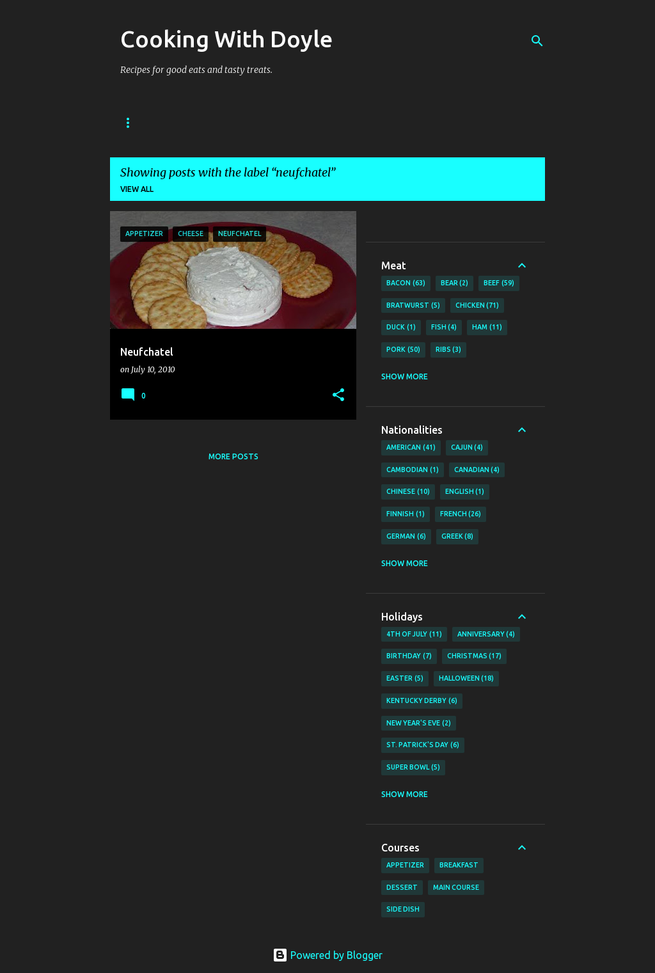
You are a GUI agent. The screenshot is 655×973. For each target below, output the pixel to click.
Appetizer (405, 865)
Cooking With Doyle (226, 39)
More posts (233, 456)
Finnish (405, 514)
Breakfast (458, 865)
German (406, 537)
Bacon (405, 283)
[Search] (537, 41)
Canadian (477, 470)
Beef (499, 283)
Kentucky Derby (421, 701)
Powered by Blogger (327, 955)
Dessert (402, 887)
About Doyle (201, 122)
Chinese (408, 492)
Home (132, 122)
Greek (457, 537)
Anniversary (486, 634)
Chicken (477, 306)
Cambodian (412, 470)
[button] (338, 395)
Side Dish (403, 909)
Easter (404, 679)
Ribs (449, 350)
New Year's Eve (418, 723)
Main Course (456, 887)
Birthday (409, 656)
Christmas (474, 656)
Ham (487, 327)
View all (137, 189)
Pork (403, 350)
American (411, 448)
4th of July (414, 634)
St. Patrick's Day (422, 745)
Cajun (467, 448)
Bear (455, 283)
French (461, 514)
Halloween (466, 679)
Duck (401, 327)
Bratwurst (413, 306)
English (465, 492)
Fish (444, 327)
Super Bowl (413, 768)
